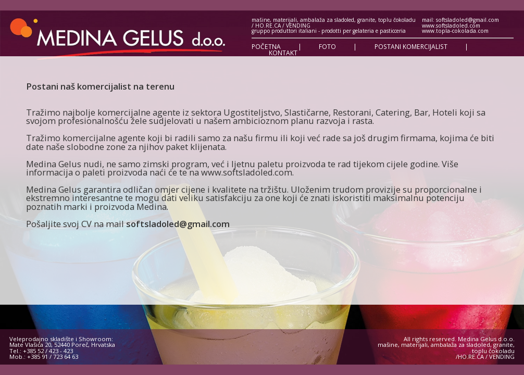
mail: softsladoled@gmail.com (460, 19)
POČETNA (266, 46)
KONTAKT (283, 52)
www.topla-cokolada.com (455, 30)
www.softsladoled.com (451, 25)
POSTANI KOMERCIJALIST (411, 46)
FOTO (327, 46)
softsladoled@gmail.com (178, 224)
